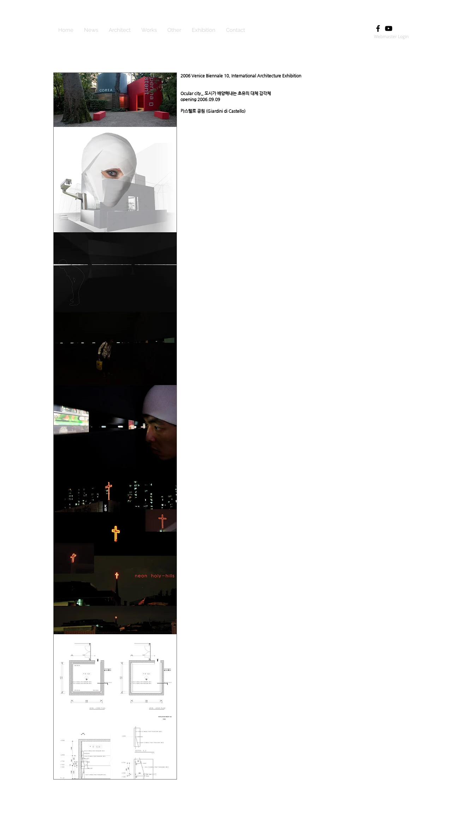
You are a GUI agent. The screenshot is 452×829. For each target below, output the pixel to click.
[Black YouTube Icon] (388, 28)
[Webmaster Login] (391, 36)
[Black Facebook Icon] (378, 28)
